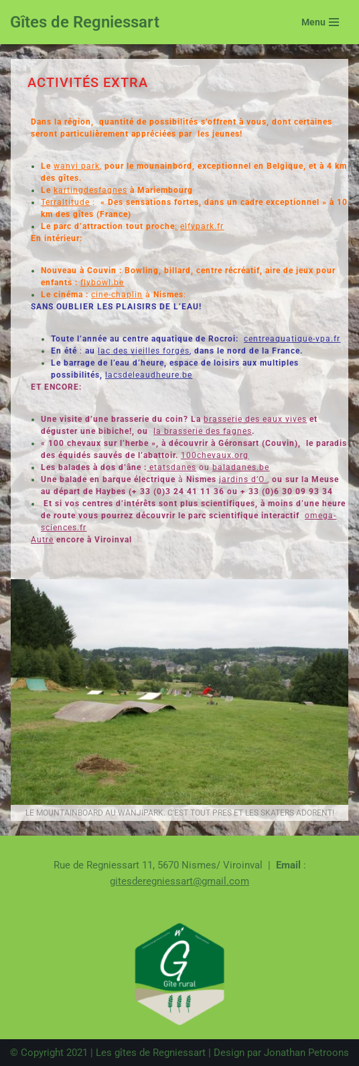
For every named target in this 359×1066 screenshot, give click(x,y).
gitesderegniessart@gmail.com (179, 881)
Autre (42, 539)
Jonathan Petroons (306, 1053)
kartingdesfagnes (90, 190)
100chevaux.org (214, 455)
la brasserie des (186, 431)
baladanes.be (240, 467)
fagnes (236, 431)
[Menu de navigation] (320, 22)
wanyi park (77, 166)
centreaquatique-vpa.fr (292, 339)
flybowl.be (102, 282)
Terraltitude (65, 202)
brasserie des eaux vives (255, 419)
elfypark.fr (202, 226)
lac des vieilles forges (144, 351)
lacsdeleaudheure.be (148, 375)
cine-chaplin (117, 294)
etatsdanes (172, 467)
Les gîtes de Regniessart (151, 1053)
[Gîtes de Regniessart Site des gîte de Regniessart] (84, 22)
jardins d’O (243, 479)
